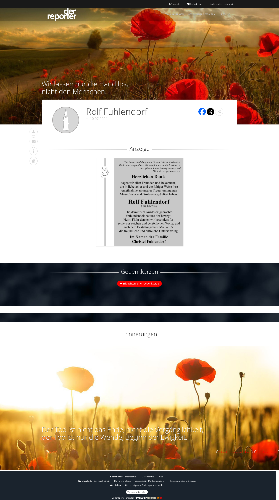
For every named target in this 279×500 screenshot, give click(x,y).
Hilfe (126, 485)
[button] (219, 112)
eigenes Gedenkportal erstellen (148, 485)
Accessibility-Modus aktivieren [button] (150, 480)
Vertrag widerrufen (136, 491)
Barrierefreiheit (101, 480)
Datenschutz (148, 476)
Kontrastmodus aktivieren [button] (183, 480)
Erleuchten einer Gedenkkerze (139, 283)
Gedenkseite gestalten (220, 4)
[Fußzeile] (137, 484)
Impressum (130, 476)
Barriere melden (122, 480)
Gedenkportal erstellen (137, 497)
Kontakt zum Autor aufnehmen (234, 452)
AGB (161, 476)
